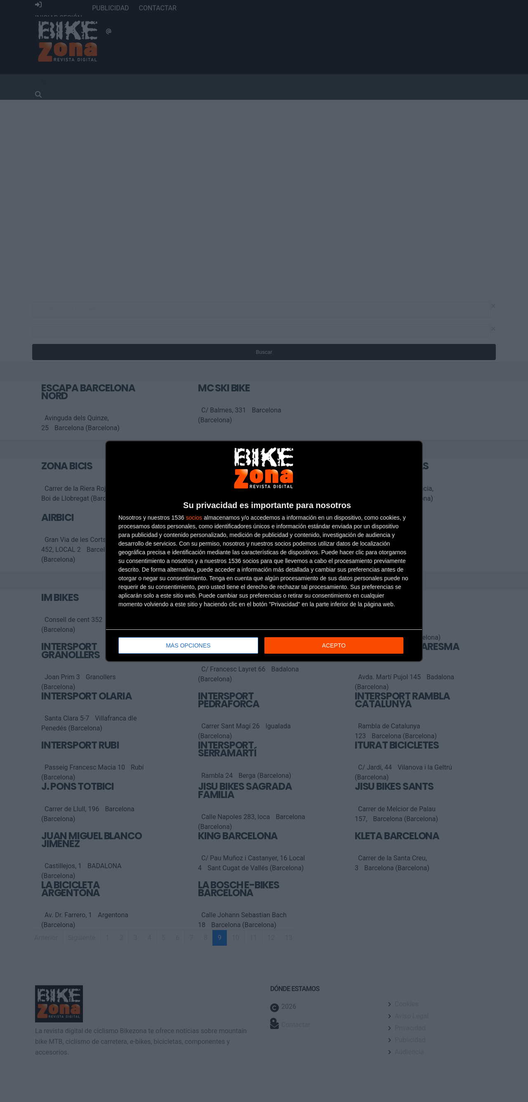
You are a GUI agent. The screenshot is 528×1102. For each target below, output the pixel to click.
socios (194, 517)
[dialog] (264, 551)
